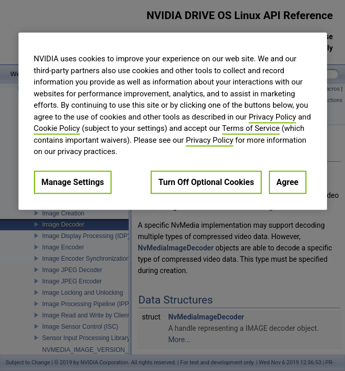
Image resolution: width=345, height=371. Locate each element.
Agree (288, 182)
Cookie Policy (57, 128)
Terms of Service (251, 128)
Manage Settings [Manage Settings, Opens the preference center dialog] (73, 182)
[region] (173, 121)
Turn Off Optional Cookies (206, 182)
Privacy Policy (272, 117)
